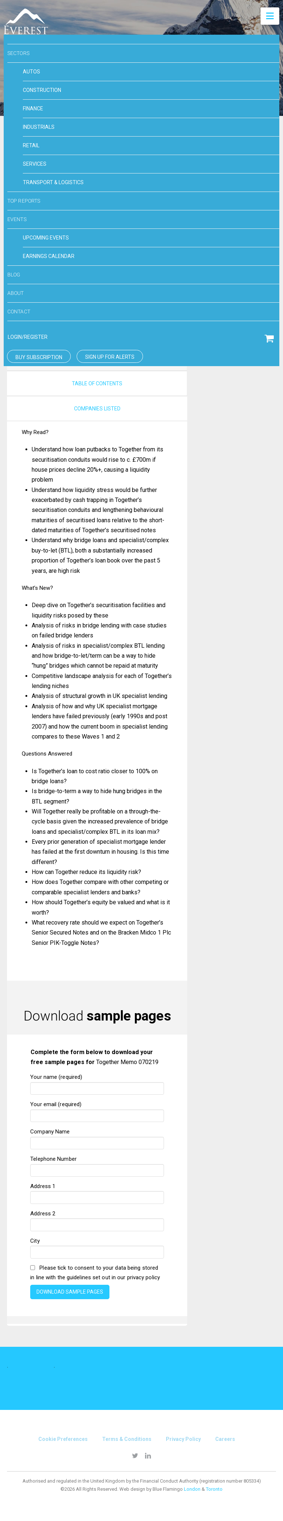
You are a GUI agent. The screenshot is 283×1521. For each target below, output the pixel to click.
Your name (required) (97, 1083)
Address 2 (97, 1219)
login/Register (28, 337)
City (97, 1247)
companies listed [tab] (97, 409)
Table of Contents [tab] (97, 383)
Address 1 (97, 1192)
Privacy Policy (183, 1439)
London (192, 1489)
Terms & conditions (126, 1439)
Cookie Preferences (63, 1439)
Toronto (214, 1489)
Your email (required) (97, 1110)
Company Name (97, 1137)
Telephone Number (97, 1165)
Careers (225, 1439)
